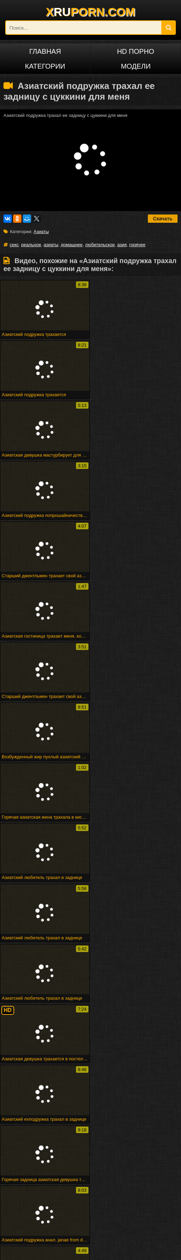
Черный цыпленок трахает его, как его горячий (75, 1151)
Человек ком (150, 1103)
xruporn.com (25, 1250)
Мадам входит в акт (74, 1146)
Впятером (30, 1073)
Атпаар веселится (33, 1146)
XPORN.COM (90, 11)
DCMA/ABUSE (57, 1250)
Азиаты (41, 231)
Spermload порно (30, 1103)
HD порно (135, 51)
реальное (31, 244)
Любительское (30, 1036)
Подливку (90, 1093)
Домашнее (30, 1046)
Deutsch (90, 1203)
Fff (146, 1130)
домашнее (72, 244)
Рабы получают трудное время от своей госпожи (91, 1130)
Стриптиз (30, 1093)
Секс (90, 1026)
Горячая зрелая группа (120, 1146)
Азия (151, 1036)
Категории (45, 66)
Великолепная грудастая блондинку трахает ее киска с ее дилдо (82, 1159)
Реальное (30, 1026)
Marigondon (150, 1073)
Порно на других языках (44, 1191)
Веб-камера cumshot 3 (103, 1136)
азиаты (51, 244)
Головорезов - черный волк (101, 1156)
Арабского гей (150, 1083)
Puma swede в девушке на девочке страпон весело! (70, 1167)
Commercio (90, 1083)
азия (121, 244)
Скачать (162, 218)
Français (150, 1203)
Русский (30, 1214)
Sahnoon (90, 1073)
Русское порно (30, 1203)
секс (14, 244)
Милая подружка (21, 1130)
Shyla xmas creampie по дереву (54, 1172)
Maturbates (90, 1103)
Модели (136, 66)
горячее (137, 244)
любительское (100, 244)
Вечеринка (30, 1083)
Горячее (90, 1036)
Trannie (151, 1093)
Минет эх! (61, 1156)
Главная (45, 51)
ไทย (90, 1214)
